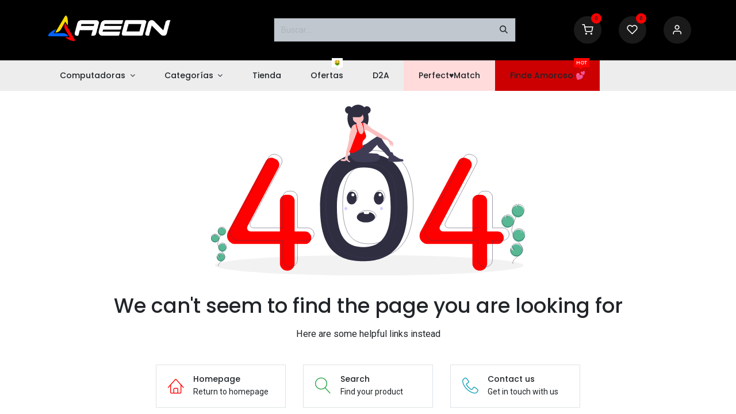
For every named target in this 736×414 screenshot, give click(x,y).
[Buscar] (503, 29)
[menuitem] (97, 75)
